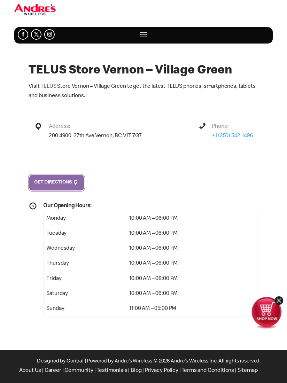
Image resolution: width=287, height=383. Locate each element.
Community (78, 371)
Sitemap (248, 371)
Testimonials (111, 371)
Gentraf (75, 361)
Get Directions (53, 182)
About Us (30, 371)
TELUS (48, 86)
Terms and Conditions (207, 371)
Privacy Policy (161, 371)
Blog (136, 371)
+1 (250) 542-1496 (232, 136)
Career (53, 371)
